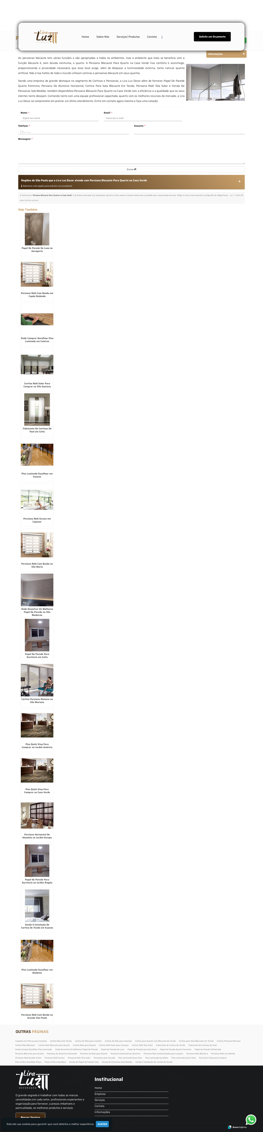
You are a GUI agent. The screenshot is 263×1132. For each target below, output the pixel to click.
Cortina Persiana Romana (229, 1041)
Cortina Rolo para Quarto (84, 1045)
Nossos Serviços (30, 1117)
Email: (108, 113)
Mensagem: (25, 139)
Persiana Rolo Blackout (197, 1053)
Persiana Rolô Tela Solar (79, 1057)
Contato (152, 37)
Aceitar (102, 1124)
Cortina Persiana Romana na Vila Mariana (37, 700)
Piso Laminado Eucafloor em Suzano (37, 475)
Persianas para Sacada (104, 1057)
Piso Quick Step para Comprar (213, 1057)
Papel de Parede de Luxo (112, 1049)
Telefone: (24, 126)
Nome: (25, 113)
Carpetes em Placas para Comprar (31, 1041)
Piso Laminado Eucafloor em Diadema (37, 971)
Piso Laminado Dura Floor (130, 1057)
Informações (102, 1112)
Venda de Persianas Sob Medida (117, 1062)
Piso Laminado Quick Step (183, 1057)
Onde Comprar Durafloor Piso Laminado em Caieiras (37, 339)
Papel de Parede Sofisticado (208, 1049)
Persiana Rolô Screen (55, 1057)
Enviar (131, 169)
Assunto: (139, 126)
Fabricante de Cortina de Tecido (170, 1045)
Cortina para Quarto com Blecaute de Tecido (155, 1041)
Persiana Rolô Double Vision (28, 1057)
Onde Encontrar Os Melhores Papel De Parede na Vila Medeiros (37, 612)
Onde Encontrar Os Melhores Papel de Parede (76, 1049)
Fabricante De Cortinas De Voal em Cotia (37, 430)
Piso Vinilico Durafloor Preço (28, 1062)
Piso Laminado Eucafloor (156, 1057)
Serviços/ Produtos (128, 37)
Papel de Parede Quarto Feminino (175, 1049)
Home (85, 37)
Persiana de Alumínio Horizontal (62, 1053)
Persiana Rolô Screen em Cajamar (37, 520)
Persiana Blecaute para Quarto (29, 1053)
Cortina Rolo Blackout (25, 1045)
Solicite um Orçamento (212, 37)
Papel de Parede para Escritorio (142, 1049)
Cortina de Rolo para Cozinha (88, 1041)
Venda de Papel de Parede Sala (84, 1062)
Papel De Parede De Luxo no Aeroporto (37, 249)
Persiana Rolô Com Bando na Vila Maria (37, 565)
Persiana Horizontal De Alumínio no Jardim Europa (37, 836)
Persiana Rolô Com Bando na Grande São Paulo (37, 1016)
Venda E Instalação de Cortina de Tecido (153, 1062)
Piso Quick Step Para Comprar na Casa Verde (37, 790)
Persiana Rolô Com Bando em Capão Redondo (37, 294)
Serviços (100, 1100)
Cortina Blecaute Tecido (61, 1041)
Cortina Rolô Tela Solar (142, 1045)
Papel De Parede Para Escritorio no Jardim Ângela (37, 881)
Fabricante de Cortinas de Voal (202, 1045)
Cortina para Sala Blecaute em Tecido (196, 1041)
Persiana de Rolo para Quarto (93, 1053)
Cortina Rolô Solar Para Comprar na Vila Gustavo (37, 385)
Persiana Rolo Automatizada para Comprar (163, 1053)
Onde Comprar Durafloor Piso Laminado (33, 1049)
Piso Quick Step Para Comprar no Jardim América (37, 745)
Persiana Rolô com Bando (223, 1053)
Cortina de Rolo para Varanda (118, 1041)
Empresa (100, 1094)
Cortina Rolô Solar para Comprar (114, 1045)
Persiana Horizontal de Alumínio (125, 1053)
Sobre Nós (102, 37)
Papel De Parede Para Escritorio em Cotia (37, 655)
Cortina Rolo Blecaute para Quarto (54, 1045)
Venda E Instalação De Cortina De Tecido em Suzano (37, 926)
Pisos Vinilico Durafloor (55, 1062)
